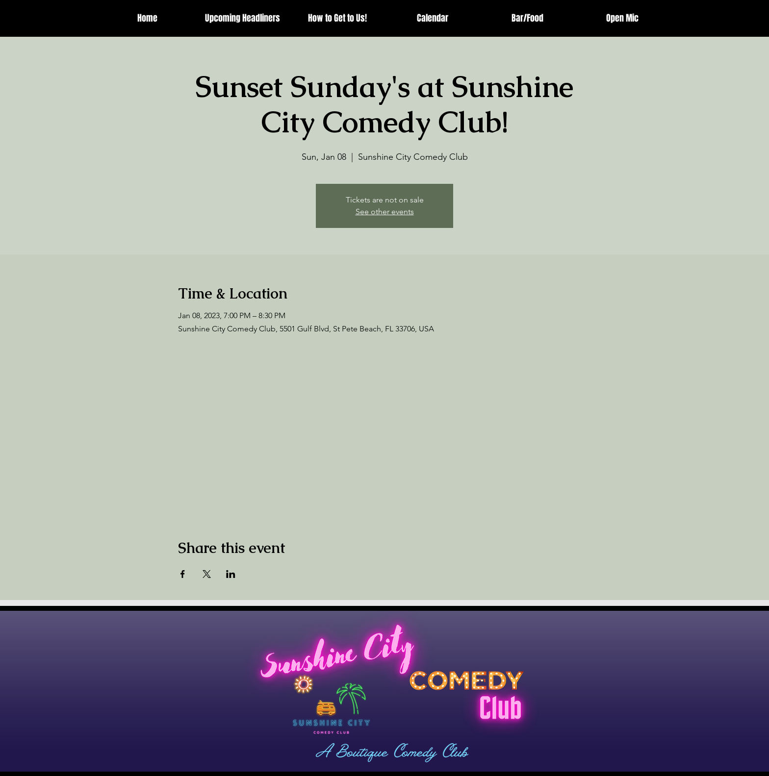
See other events (385, 211)
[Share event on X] (206, 574)
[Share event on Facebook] (182, 574)
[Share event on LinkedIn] (230, 574)
